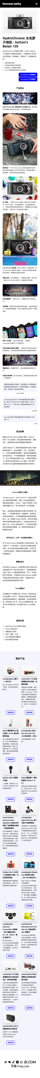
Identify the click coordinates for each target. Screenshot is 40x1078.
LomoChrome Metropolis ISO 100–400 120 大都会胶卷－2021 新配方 (29, 928)
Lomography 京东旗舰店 (28, 79)
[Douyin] (13, 1062)
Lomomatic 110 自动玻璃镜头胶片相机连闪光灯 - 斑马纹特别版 (11, 977)
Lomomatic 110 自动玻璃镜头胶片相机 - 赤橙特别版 (29, 681)
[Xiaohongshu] (17, 1062)
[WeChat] (9, 1062)
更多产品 (20, 658)
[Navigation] (36, 4)
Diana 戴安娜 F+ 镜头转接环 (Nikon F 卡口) (29, 780)
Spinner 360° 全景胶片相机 (10, 779)
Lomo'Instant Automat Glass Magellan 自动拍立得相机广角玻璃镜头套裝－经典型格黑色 (11, 822)
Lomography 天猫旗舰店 (28, 75)
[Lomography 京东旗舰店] (30, 1062)
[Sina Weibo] (5, 1062)
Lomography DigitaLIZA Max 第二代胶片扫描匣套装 (29, 820)
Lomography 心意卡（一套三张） (10, 680)
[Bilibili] (21, 1062)
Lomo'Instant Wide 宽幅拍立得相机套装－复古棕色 (29, 977)
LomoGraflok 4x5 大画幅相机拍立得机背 (10, 1027)
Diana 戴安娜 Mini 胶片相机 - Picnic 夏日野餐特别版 (11, 733)
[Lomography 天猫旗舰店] (20, 1066)
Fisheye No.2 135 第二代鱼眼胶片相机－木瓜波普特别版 (11, 875)
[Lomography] (12, 4)
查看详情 (10, 712)
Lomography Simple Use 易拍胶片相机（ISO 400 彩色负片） (29, 875)
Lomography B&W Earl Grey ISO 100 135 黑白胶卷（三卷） (29, 733)
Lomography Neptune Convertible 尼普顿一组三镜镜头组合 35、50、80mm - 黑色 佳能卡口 (10, 930)
